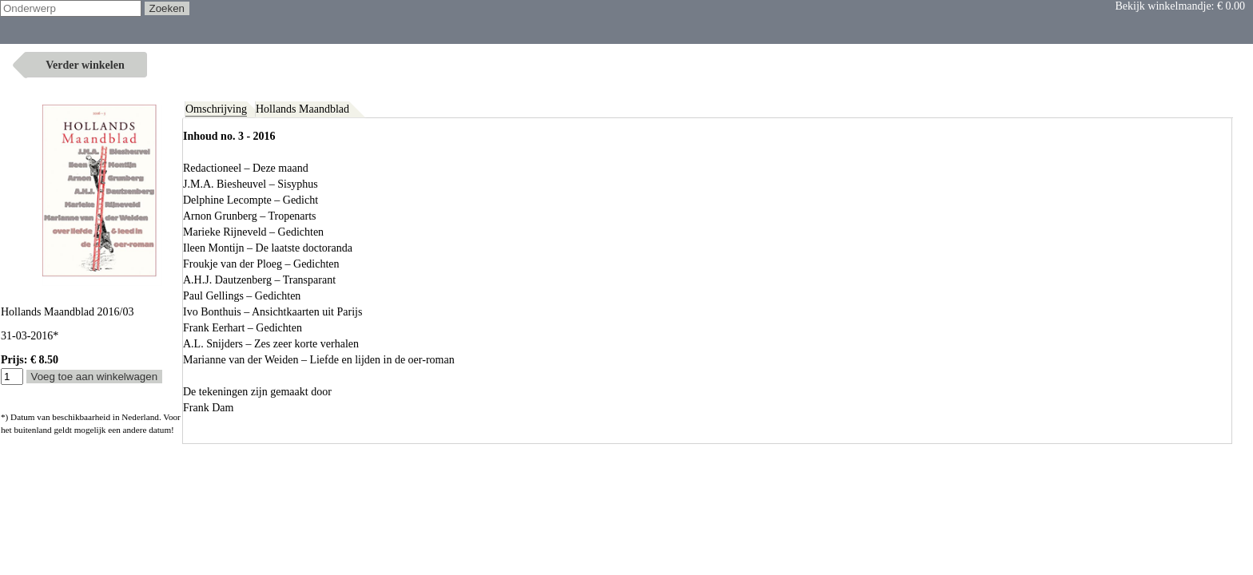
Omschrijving (216, 109)
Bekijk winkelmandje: (1180, 6)
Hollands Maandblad (302, 109)
